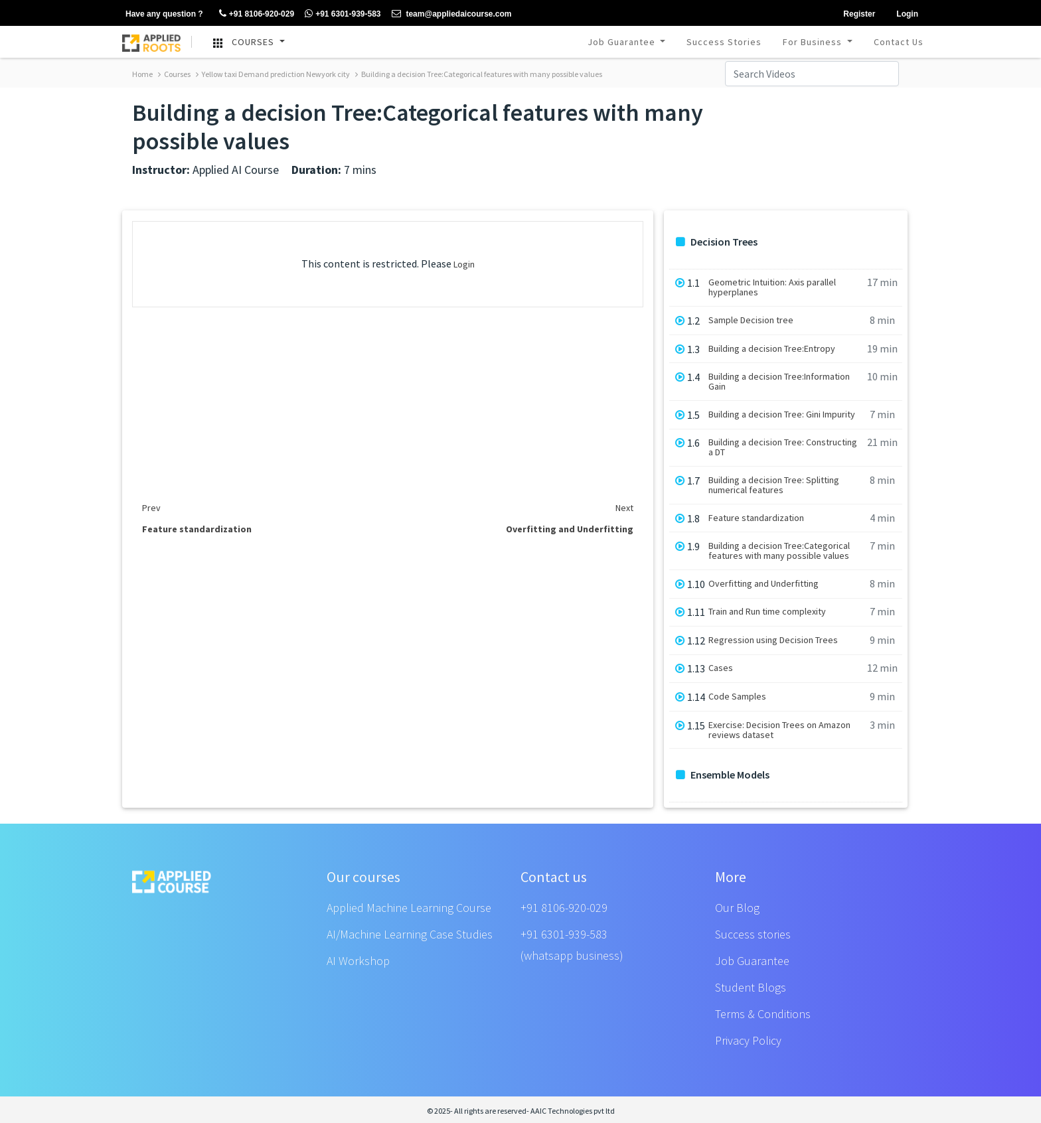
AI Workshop (358, 960)
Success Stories (723, 42)
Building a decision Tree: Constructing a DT (782, 447)
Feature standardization (756, 518)
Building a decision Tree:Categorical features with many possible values (478, 74)
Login (464, 264)
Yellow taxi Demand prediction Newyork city (273, 74)
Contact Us (898, 42)
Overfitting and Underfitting (763, 584)
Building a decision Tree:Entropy (771, 349)
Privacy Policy (748, 1040)
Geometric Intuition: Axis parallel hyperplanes (772, 287)
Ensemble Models (722, 775)
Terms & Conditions (763, 1013)
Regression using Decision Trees (773, 640)
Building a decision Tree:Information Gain (779, 382)
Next (624, 508)
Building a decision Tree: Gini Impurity (781, 414)
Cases (720, 668)
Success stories (753, 934)
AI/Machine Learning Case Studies (410, 934)
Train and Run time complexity (767, 612)
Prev (151, 508)
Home (142, 74)
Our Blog (737, 907)
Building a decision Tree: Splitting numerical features (773, 485)
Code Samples (737, 697)
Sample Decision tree (750, 320)
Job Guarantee (623, 42)
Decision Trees (717, 242)
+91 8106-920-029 (563, 907)
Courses (174, 74)
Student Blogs (750, 987)
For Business (813, 42)
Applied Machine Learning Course (409, 907)
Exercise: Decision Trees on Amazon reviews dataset (779, 730)
